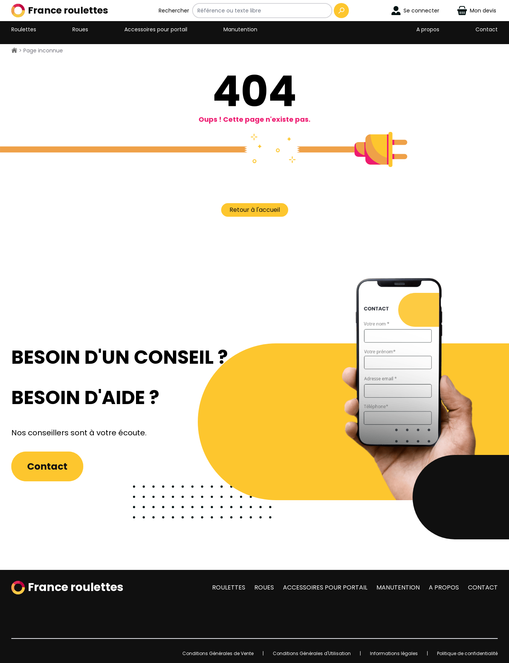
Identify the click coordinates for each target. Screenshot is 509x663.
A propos (427, 29)
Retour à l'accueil (254, 209)
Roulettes (23, 29)
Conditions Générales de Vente (218, 653)
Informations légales (394, 653)
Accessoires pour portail (155, 29)
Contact (486, 29)
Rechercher (174, 10)
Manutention (240, 29)
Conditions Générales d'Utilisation (312, 653)
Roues (80, 29)
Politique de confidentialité (467, 653)
